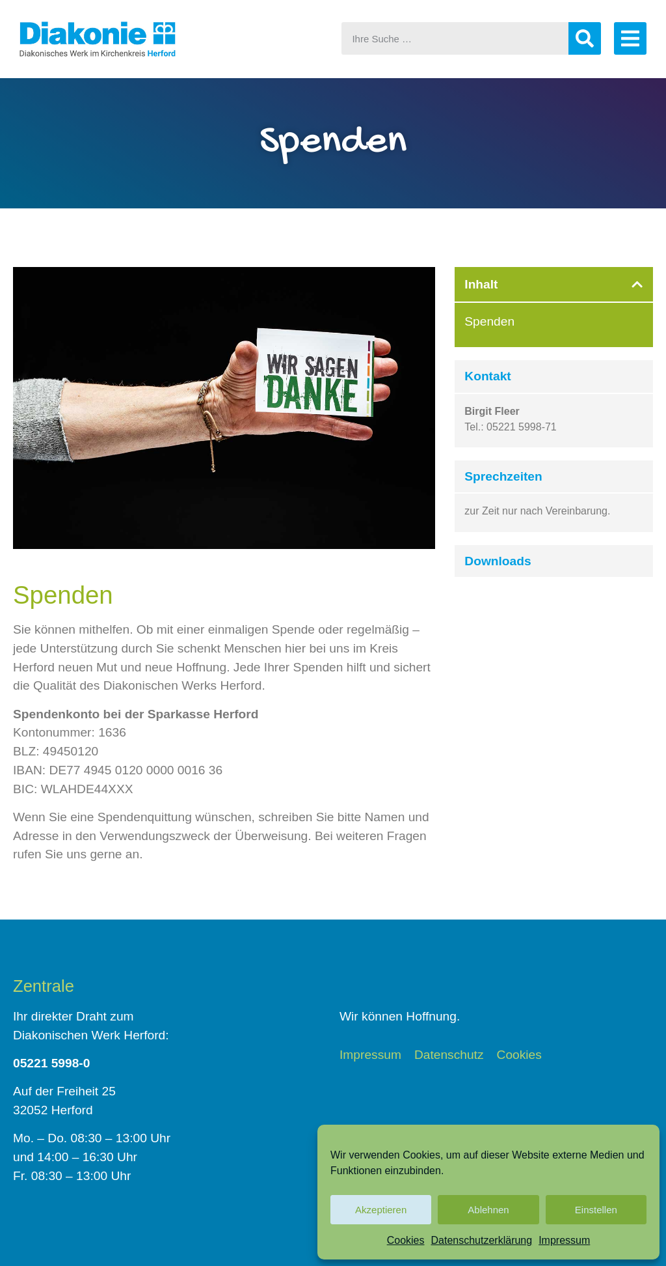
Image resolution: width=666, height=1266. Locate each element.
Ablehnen (488, 1209)
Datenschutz (449, 1055)
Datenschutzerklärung (482, 1240)
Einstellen (596, 1209)
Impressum (564, 1240)
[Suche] (584, 38)
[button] (637, 284)
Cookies (406, 1240)
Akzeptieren (380, 1209)
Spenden (489, 321)
